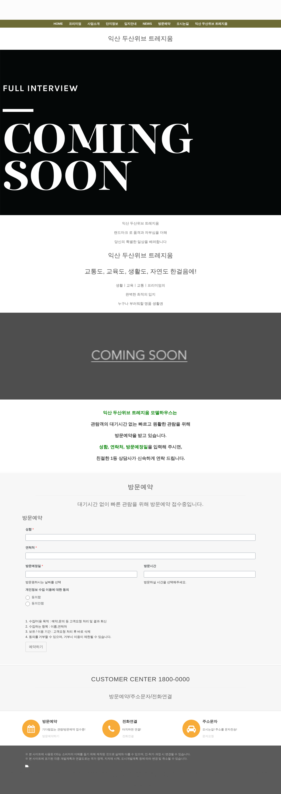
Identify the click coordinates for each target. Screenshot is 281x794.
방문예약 (164, 23)
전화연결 (129, 736)
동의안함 (38, 603)
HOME (58, 23)
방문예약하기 (52, 736)
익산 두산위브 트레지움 (211, 23)
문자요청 (209, 736)
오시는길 (183, 23)
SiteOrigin (137, 785)
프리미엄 (75, 23)
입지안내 (130, 23)
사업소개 (93, 23)
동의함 (36, 597)
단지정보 (112, 23)
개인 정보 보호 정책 (160, 776)
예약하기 (36, 647)
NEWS (147, 23)
